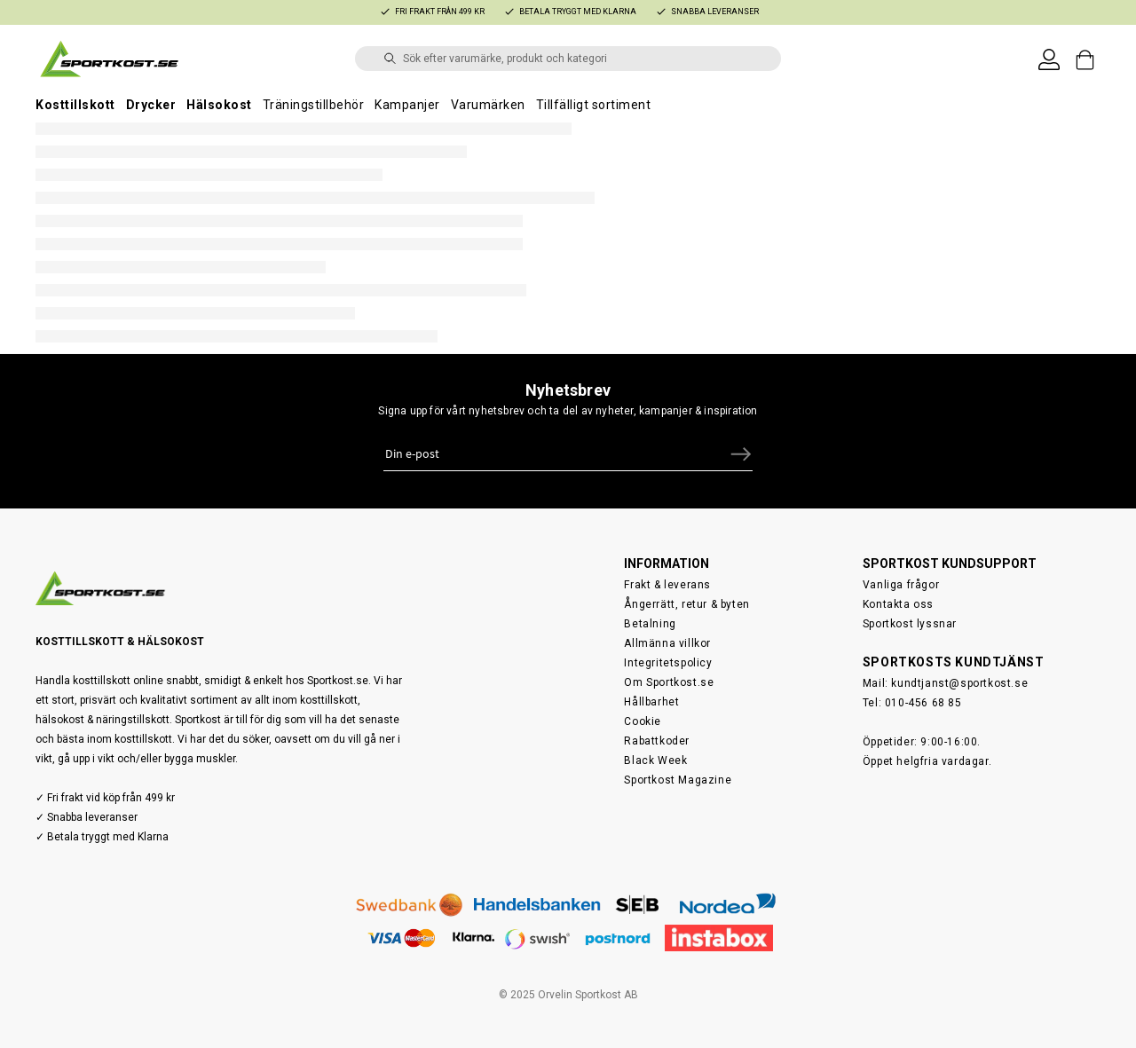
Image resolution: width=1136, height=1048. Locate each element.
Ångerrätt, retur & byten (686, 604)
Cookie (642, 721)
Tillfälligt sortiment (593, 104)
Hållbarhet (651, 702)
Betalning (649, 624)
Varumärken (488, 104)
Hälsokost (219, 104)
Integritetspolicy (668, 663)
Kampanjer (407, 104)
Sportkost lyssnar (910, 624)
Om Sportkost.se (669, 682)
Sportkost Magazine (677, 780)
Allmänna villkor (667, 643)
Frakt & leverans (667, 585)
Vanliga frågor (901, 585)
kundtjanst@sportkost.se (959, 683)
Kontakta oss (898, 604)
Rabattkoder (657, 741)
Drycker (151, 104)
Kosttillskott (75, 104)
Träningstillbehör (314, 104)
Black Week (655, 760)
